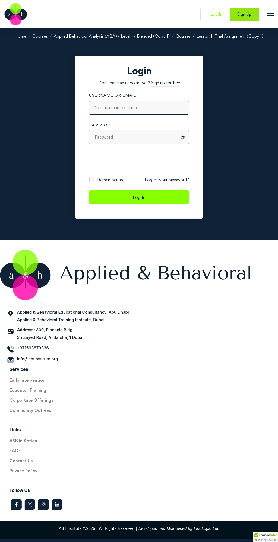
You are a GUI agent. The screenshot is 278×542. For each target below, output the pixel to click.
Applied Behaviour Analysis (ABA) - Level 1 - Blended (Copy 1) (112, 36)
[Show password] (182, 137)
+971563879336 (33, 347)
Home (20, 36)
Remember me (107, 179)
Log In (139, 197)
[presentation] (126, 160)
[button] (265, 537)
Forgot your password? (167, 179)
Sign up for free (165, 82)
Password (101, 125)
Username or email (112, 95)
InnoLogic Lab (206, 528)
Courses (40, 36)
